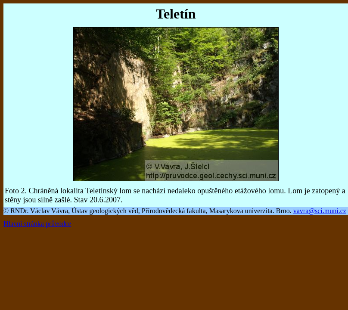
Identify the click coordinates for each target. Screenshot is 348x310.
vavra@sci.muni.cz (319, 210)
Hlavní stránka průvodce (37, 223)
